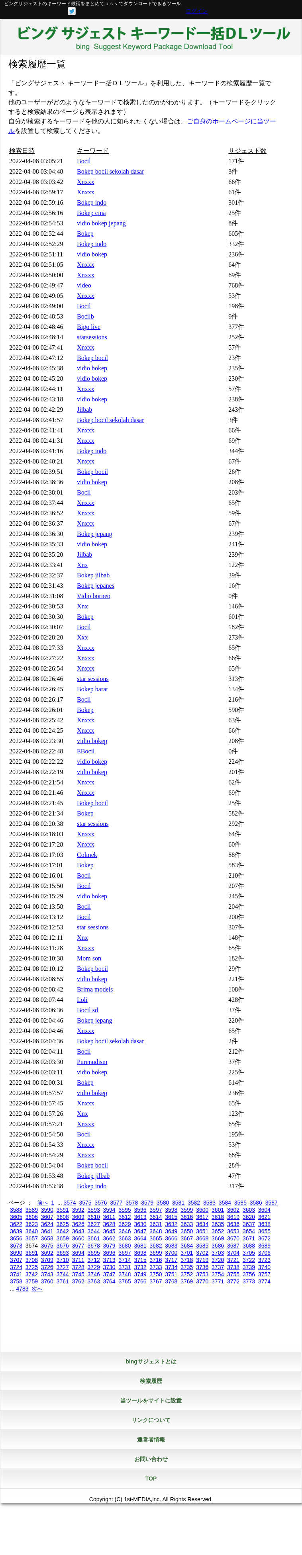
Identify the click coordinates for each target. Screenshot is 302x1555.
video (84, 285)
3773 (249, 1281)
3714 (124, 1260)
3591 (63, 1210)
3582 (194, 1202)
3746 (94, 1274)
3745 (78, 1274)
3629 (124, 1224)
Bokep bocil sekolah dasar (110, 171)
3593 (94, 1210)
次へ (37, 1288)
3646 (124, 1231)
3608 (63, 1217)
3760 (47, 1281)
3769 (186, 1281)
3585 (240, 1202)
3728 (78, 1267)
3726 (47, 1267)
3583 (209, 1202)
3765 (124, 1281)
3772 (233, 1281)
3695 (94, 1253)
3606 (31, 1217)
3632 (171, 1224)
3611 (109, 1217)
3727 (63, 1267)
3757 (264, 1274)
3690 (16, 1253)
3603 (249, 1210)
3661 (94, 1238)
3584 (225, 1202)
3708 (31, 1260)
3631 (155, 1224)
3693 (63, 1253)
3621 (264, 1217)
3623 (31, 1224)
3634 (202, 1224)
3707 (16, 1260)
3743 (47, 1274)
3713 (109, 1260)
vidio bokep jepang (101, 223)
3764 (109, 1281)
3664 (140, 1238)
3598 (171, 1210)
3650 (186, 1231)
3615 (171, 1217)
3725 (31, 1267)
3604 (264, 1210)
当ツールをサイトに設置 (151, 1400)
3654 (249, 1231)
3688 (249, 1245)
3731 (124, 1267)
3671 (249, 1238)
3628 (109, 1224)
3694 (78, 1253)
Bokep (85, 233)
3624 (47, 1224)
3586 (256, 1202)
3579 (147, 1202)
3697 (124, 1253)
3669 (218, 1238)
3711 (78, 1260)
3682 (155, 1245)
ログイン (197, 11)
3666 (171, 1238)
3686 (218, 1245)
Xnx (82, 564)
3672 (264, 1238)
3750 (155, 1274)
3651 (202, 1231)
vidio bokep (92, 254)
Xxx (82, 637)
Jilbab (84, 409)
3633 (186, 1224)
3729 (94, 1267)
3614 (155, 1217)
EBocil (85, 751)
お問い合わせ (151, 1459)
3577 (116, 1202)
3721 (233, 1260)
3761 (63, 1281)
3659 (63, 1238)
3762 (78, 1281)
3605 (16, 1217)
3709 (47, 1260)
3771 (218, 1281)
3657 (31, 1238)
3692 (47, 1253)
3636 (233, 1224)
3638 (264, 1224)
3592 (78, 1210)
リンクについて (151, 1420)
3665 (155, 1238)
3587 (271, 1202)
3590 (47, 1210)
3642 (63, 1231)
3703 (218, 1253)
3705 (249, 1253)
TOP (151, 1478)
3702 (202, 1253)
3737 (218, 1267)
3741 (16, 1274)
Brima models (95, 989)
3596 (140, 1210)
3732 (140, 1267)
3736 (202, 1267)
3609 (78, 1217)
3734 (171, 1267)
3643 (78, 1231)
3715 (140, 1260)
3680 (124, 1245)
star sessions (93, 678)
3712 (94, 1260)
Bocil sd (87, 1010)
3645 (109, 1231)
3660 (78, 1238)
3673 (16, 1245)
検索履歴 (151, 1381)
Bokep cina (91, 212)
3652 (218, 1231)
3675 (47, 1245)
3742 (31, 1274)
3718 (186, 1260)
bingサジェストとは (151, 1361)
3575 (85, 1202)
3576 (100, 1202)
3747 (109, 1274)
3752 (186, 1274)
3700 (171, 1253)
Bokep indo (91, 202)
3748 (124, 1274)
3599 (186, 1210)
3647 (140, 1231)
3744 (63, 1274)
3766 (140, 1281)
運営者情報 (151, 1439)
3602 (233, 1210)
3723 (264, 1260)
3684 (186, 1245)
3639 (16, 1231)
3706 (264, 1253)
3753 (202, 1274)
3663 (124, 1238)
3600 (202, 1210)
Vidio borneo (93, 596)
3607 (47, 1217)
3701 (186, 1253)
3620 (249, 1217)
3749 (140, 1274)
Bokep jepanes (95, 585)
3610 (94, 1217)
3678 (94, 1245)
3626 (78, 1224)
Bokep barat (92, 689)
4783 (22, 1288)
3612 (124, 1217)
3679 (109, 1245)
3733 (155, 1267)
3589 (31, 1210)
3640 (31, 1231)
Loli (82, 999)
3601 (218, 1210)
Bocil (84, 161)
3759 (31, 1281)
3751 (171, 1274)
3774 (264, 1281)
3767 (155, 1281)
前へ (42, 1202)
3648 (155, 1231)
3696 (109, 1253)
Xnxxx (85, 181)
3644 (94, 1231)
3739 (249, 1267)
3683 (171, 1245)
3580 (163, 1202)
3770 (202, 1281)
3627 (94, 1224)
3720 (218, 1260)
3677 (78, 1245)
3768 (171, 1281)
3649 (171, 1231)
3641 (47, 1231)
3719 (202, 1260)
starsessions (92, 337)
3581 (178, 1202)
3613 (140, 1217)
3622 (16, 1224)
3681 (140, 1245)
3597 (155, 1210)
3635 (218, 1224)
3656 (16, 1238)
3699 (155, 1253)
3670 (233, 1238)
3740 (264, 1267)
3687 (233, 1245)
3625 (63, 1224)
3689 (264, 1245)
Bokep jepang (94, 533)
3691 (31, 1253)
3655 (264, 1231)
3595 (124, 1210)
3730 (109, 1267)
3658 (47, 1238)
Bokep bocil (92, 357)
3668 (202, 1238)
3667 (186, 1238)
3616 (186, 1217)
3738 (233, 1267)
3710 (63, 1260)
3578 (132, 1202)
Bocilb (85, 316)
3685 (202, 1245)
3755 (233, 1274)
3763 (94, 1281)
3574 (69, 1202)
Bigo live (88, 326)
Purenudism (92, 1061)
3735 (186, 1267)
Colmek (87, 854)
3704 (233, 1253)
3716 (155, 1260)
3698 (140, 1253)
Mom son (89, 958)
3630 (140, 1224)
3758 (16, 1281)
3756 (249, 1274)
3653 (233, 1231)
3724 (16, 1267)
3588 (16, 1210)
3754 (218, 1274)
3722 (249, 1260)
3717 (171, 1260)
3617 (202, 1217)
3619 (233, 1217)
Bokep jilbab (93, 575)
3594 (109, 1210)
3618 (218, 1217)
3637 (249, 1224)
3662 (109, 1238)
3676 (63, 1245)
